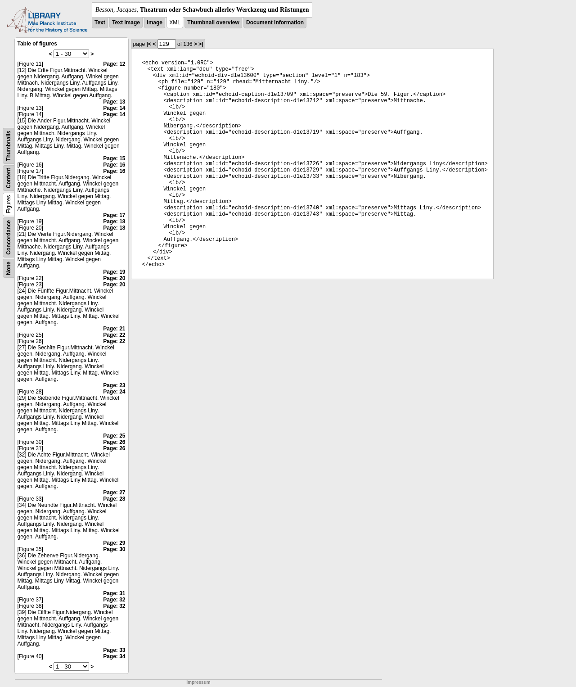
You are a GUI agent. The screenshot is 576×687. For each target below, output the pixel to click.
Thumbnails (8, 146)
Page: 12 (114, 64)
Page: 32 (114, 600)
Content (8, 178)
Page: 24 (114, 392)
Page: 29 (114, 543)
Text (99, 22)
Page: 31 (114, 593)
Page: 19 (114, 272)
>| (200, 44)
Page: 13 (114, 102)
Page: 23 (114, 385)
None (8, 268)
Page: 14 (114, 108)
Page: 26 (114, 442)
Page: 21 (114, 328)
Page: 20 (114, 278)
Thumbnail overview (213, 22)
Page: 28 (114, 499)
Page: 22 (114, 335)
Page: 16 (114, 165)
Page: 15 (114, 158)
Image (154, 22)
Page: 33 (114, 650)
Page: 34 (114, 656)
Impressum (198, 682)
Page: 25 (114, 436)
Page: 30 (114, 549)
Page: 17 (114, 215)
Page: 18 (114, 221)
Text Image (126, 22)
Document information (275, 22)
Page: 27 (114, 492)
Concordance (8, 237)
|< (149, 44)
